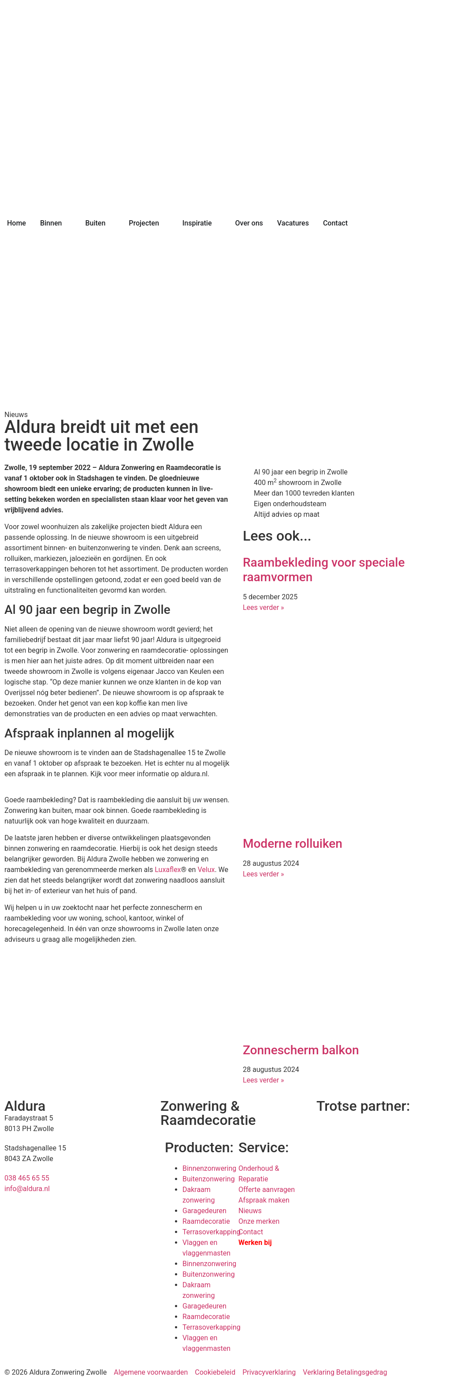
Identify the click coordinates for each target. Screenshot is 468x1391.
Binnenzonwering (209, 1168)
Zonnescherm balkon (301, 1050)
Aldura (24, 1106)
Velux (206, 869)
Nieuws (16, 414)
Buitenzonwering (208, 1179)
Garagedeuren (204, 1211)
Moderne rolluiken (292, 843)
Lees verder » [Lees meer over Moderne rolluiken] (263, 874)
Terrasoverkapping (211, 1232)
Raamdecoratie (206, 1221)
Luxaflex (168, 869)
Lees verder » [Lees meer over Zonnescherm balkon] (263, 1080)
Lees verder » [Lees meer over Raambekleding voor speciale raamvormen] (263, 607)
